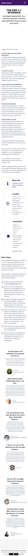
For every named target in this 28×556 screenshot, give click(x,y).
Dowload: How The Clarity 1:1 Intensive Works (17, 185)
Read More (21, 554)
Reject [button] (16, 554)
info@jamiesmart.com (15, 283)
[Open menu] (24, 2)
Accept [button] (11, 554)
